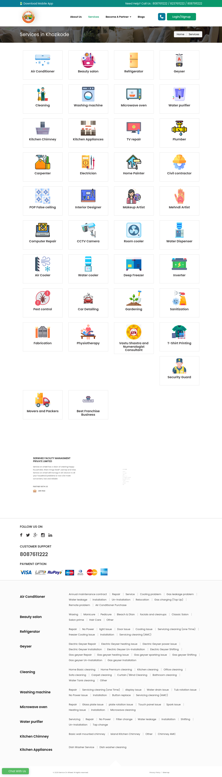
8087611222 (34, 554)
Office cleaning (173, 669)
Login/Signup (181, 17)
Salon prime (77, 620)
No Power (88, 629)
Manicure (90, 614)
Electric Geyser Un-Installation (126, 649)
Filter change (124, 719)
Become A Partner (118, 17)
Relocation (143, 599)
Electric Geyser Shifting (165, 649)
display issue (133, 690)
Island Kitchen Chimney (126, 734)
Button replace (121, 695)
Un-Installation (121, 599)
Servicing (75, 719)
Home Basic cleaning (82, 669)
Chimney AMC (167, 734)
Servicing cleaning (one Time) (177, 629)
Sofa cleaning (78, 675)
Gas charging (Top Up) (169, 599)
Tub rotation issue (185, 690)
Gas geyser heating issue (113, 655)
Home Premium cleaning (116, 669)
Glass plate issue (93, 704)
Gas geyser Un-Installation (86, 660)
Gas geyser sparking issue (151, 655)
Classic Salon (180, 614)
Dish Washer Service (82, 747)
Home (180, 34)
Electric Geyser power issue (160, 644)
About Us (76, 17)
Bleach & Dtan (126, 614)
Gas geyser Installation (122, 660)
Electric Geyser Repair (83, 644)
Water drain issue (158, 690)
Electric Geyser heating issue (119, 644)
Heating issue (77, 710)
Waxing (74, 614)
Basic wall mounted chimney (87, 734)
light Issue (105, 629)
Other (109, 620)
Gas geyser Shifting (184, 655)
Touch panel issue (150, 704)
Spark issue (173, 704)
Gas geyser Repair (80, 655)
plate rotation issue (121, 704)
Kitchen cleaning (148, 669)
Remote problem (80, 605)
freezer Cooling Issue (82, 634)
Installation (100, 599)
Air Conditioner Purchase (110, 605)
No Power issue (78, 695)
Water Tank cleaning (82, 680)
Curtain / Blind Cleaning (132, 675)
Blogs (141, 17)
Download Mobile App (36, 3)
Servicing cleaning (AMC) (135, 634)
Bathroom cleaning (165, 675)
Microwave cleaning (123, 710)
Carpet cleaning (102, 675)
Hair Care (95, 620)
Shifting (186, 719)
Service (130, 594)
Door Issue (124, 629)
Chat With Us (15, 771)
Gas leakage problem (180, 594)
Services (93, 17)
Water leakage (78, 599)
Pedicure (106, 614)
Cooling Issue (144, 629)
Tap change (100, 725)
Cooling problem (151, 594)
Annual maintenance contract (88, 594)
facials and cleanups (153, 614)
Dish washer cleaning (112, 747)
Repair (116, 594)
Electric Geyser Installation (86, 649)
